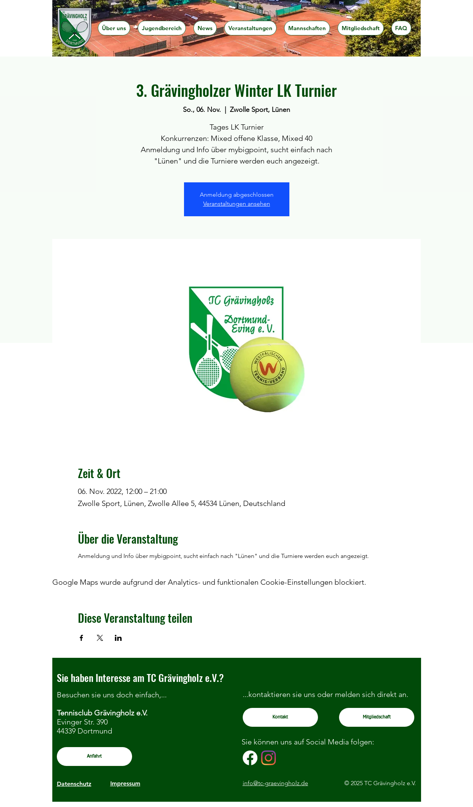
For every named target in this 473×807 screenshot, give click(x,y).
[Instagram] (268, 757)
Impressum (125, 783)
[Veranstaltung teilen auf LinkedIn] (118, 638)
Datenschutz (74, 783)
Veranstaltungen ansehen (236, 203)
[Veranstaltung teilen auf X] (99, 638)
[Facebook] (250, 757)
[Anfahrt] (94, 756)
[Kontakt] (280, 717)
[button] (114, 28)
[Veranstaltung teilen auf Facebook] (81, 638)
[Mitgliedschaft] (376, 717)
